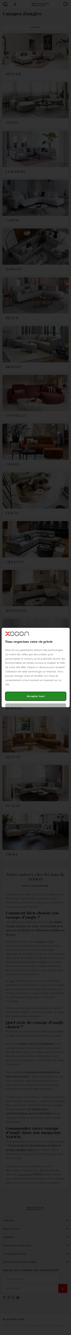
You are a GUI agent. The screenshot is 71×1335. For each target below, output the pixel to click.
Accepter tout (35, 696)
